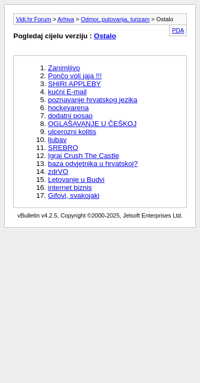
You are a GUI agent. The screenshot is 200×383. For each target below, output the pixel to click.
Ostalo (105, 36)
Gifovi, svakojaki (73, 195)
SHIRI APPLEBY (74, 84)
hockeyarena (68, 108)
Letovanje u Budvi (76, 180)
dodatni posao (70, 116)
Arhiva (66, 19)
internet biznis (70, 188)
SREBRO (63, 148)
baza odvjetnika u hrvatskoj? (93, 164)
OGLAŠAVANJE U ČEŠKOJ (92, 124)
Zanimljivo (64, 68)
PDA (178, 30)
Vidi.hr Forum (33, 19)
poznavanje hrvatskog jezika (92, 100)
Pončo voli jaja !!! (75, 76)
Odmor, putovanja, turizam (115, 19)
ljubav (57, 140)
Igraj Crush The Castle (83, 156)
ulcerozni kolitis (72, 132)
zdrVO (58, 172)
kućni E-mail (67, 92)
